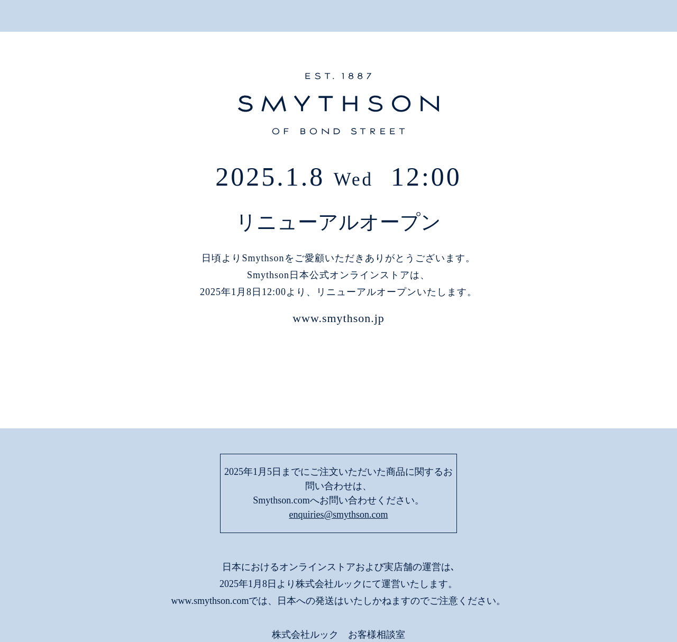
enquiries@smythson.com (338, 443)
